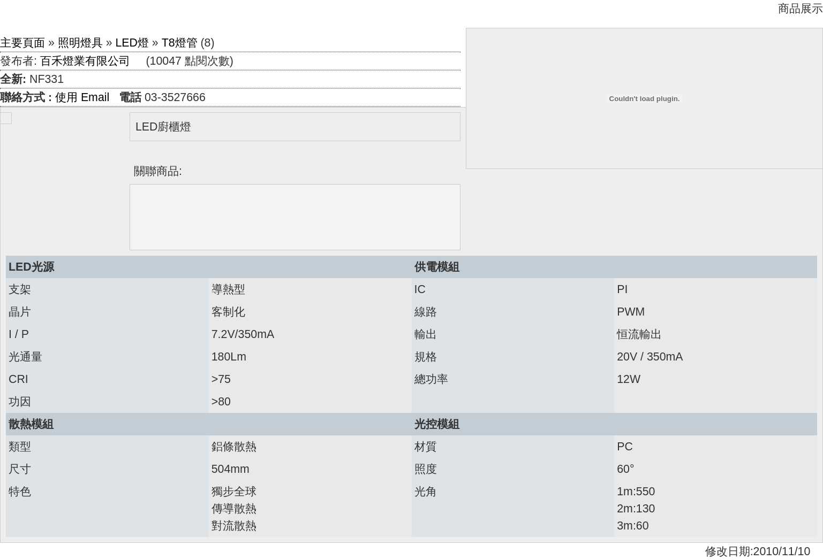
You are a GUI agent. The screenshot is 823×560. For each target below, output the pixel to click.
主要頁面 (22, 42)
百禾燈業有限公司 (85, 61)
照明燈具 (80, 42)
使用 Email (82, 97)
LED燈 (132, 42)
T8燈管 (180, 42)
